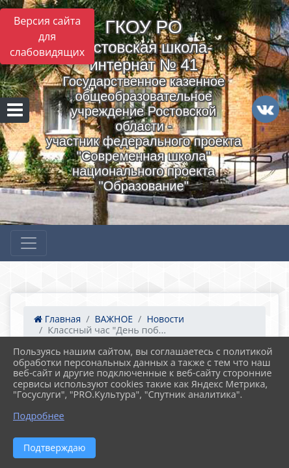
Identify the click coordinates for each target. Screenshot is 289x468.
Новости (165, 319)
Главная (57, 319)
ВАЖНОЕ (113, 319)
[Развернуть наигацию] (28, 243)
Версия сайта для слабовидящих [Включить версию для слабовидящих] (47, 36)
